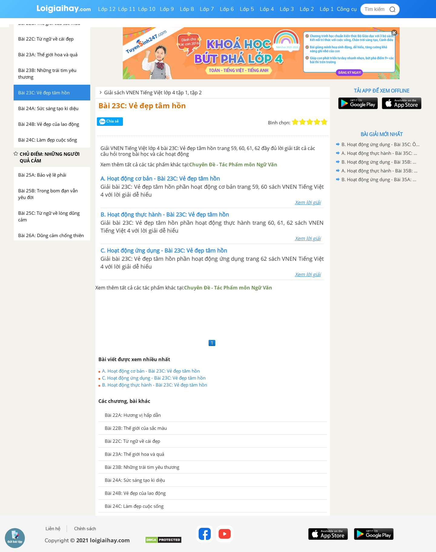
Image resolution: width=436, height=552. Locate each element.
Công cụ (347, 9)
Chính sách (85, 528)
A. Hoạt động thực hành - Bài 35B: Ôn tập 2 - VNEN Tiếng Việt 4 (381, 171)
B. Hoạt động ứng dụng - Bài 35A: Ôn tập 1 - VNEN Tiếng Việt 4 (381, 179)
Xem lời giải (308, 202)
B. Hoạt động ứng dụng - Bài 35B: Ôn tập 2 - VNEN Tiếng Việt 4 (381, 162)
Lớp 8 (187, 9)
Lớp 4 (267, 9)
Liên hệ (53, 528)
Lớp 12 (107, 9)
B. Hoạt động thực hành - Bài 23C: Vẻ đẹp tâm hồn (154, 385)
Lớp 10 (147, 9)
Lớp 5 (247, 9)
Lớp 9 (167, 9)
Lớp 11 (127, 9)
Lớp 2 (307, 9)
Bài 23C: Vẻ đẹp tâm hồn (142, 105)
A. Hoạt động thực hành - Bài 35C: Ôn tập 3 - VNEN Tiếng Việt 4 (381, 153)
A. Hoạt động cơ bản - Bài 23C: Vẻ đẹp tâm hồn (151, 371)
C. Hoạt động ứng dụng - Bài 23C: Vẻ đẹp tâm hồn (154, 378)
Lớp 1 (327, 9)
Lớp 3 (287, 9)
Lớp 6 (227, 9)
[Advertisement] (212, 314)
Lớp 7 (207, 9)
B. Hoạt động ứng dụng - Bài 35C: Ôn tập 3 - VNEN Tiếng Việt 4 (381, 144)
